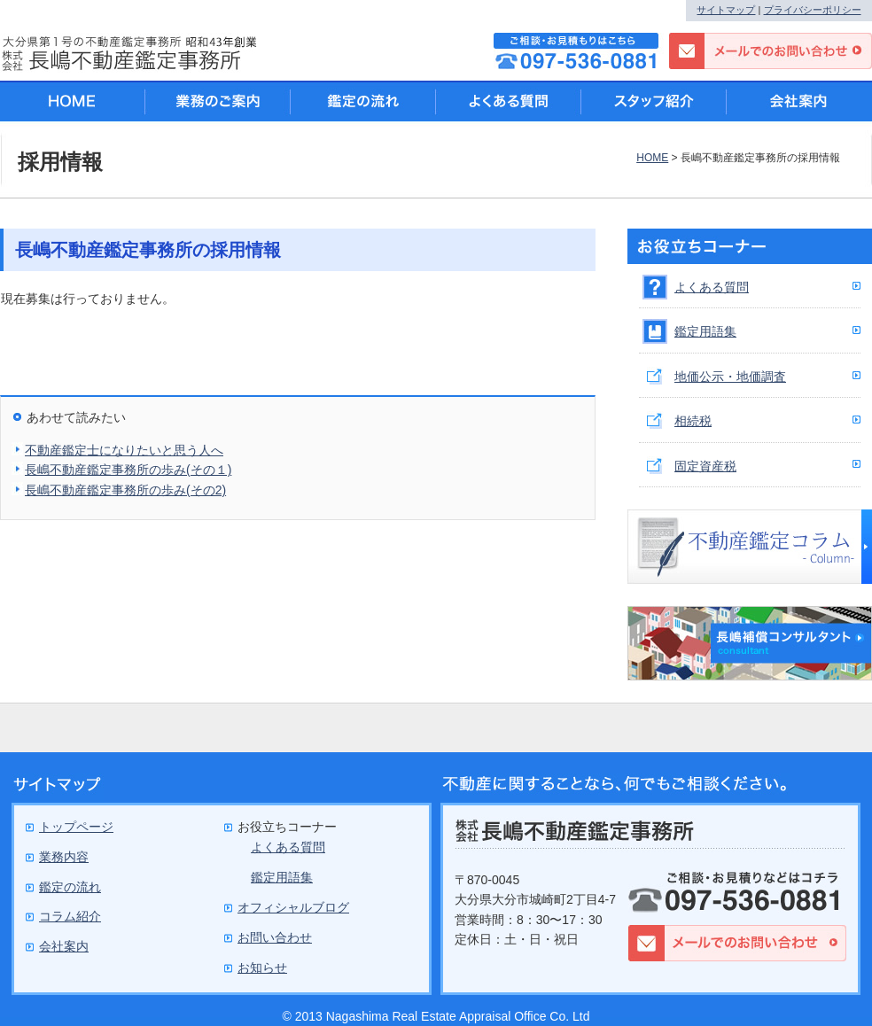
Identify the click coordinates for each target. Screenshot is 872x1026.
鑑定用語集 (705, 331)
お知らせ (262, 967)
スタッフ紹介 (654, 101)
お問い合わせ (274, 937)
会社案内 (799, 101)
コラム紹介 (70, 916)
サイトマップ (726, 9)
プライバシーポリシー (812, 9)
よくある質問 (711, 287)
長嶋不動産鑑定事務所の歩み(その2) (125, 490)
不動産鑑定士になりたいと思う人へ (124, 450)
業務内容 (64, 857)
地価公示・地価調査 (730, 376)
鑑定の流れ (363, 101)
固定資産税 (705, 466)
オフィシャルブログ (293, 907)
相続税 (693, 421)
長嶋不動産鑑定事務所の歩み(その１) (128, 469)
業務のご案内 (218, 101)
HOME (652, 158)
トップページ (76, 827)
